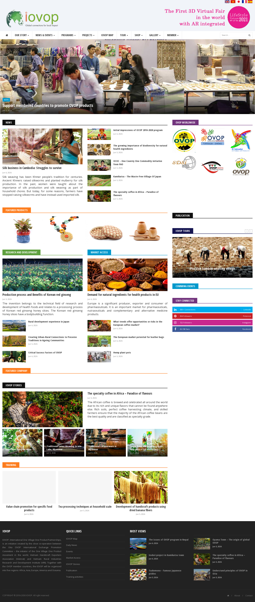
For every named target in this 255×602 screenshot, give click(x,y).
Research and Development (21, 252)
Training (11, 465)
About (237, 595)
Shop (139, 35)
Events (69, 551)
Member (173, 35)
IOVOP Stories (14, 385)
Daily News (71, 545)
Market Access (99, 252)
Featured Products (17, 210)
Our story (22, 35)
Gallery (155, 35)
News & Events (45, 35)
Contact (249, 595)
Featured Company (16, 371)
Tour (124, 35)
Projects (88, 35)
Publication (71, 570)
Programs (68, 35)
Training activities (74, 576)
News (6, 100)
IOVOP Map (107, 35)
